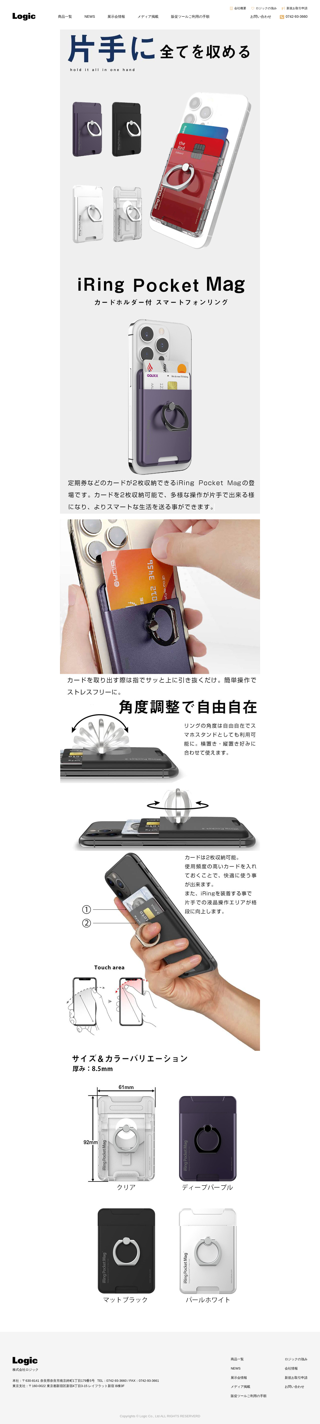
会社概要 (240, 8)
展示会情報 (116, 16)
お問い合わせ (260, 16)
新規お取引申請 (297, 8)
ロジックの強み (266, 8)
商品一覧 (65, 16)
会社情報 (291, 1368)
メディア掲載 (148, 16)
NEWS (89, 16)
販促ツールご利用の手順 (190, 16)
